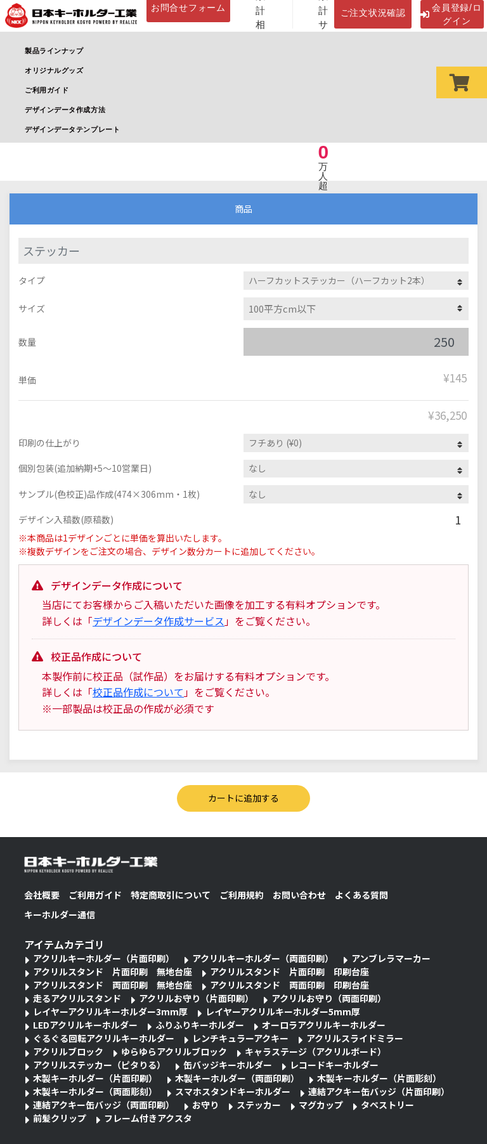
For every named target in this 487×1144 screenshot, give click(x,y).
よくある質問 (361, 894)
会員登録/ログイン (450, 14)
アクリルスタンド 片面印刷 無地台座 (112, 971)
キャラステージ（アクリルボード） (315, 1051)
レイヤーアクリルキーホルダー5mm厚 (282, 1011)
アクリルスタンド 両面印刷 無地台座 (112, 984)
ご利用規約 (241, 894)
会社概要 (42, 894)
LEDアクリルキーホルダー (85, 1024)
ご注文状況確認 (373, 13)
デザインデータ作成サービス (158, 620)
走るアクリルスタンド (77, 998)
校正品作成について (138, 691)
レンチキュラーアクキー (240, 1038)
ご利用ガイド (46, 90)
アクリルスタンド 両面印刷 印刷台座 (289, 984)
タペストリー (387, 1104)
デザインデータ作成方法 (65, 110)
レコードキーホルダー (334, 1064)
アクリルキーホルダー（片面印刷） (103, 958)
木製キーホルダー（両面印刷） (237, 1078)
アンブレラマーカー (391, 958)
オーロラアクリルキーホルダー (324, 1024)
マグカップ (321, 1104)
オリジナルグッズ (54, 70)
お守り (205, 1104)
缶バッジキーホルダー (227, 1064)
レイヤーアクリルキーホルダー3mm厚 (110, 1011)
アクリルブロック (68, 1051)
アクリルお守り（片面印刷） (196, 998)
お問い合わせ (299, 894)
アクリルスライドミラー (354, 1038)
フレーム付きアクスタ (148, 1118)
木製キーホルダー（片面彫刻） (379, 1078)
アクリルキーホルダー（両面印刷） (263, 958)
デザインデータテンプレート (72, 129)
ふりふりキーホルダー (199, 1024)
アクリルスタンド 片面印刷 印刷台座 (289, 971)
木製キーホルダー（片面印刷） (95, 1078)
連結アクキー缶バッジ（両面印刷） (103, 1104)
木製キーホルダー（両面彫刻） (95, 1091)
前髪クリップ (59, 1118)
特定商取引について (171, 894)
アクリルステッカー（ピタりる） (99, 1064)
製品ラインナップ (54, 51)
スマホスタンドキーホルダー (232, 1091)
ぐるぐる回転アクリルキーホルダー (103, 1038)
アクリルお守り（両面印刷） (328, 998)
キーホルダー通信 (59, 914)
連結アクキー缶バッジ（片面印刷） (379, 1091)
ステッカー (259, 1104)
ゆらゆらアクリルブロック (174, 1051)
